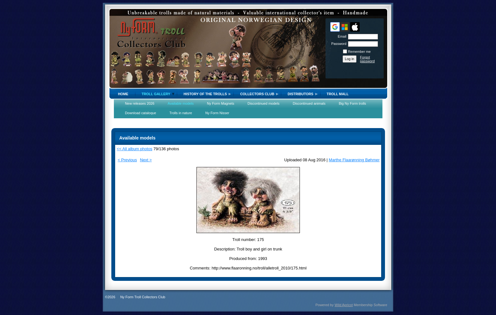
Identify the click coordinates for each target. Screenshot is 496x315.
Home (123, 94)
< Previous (127, 160)
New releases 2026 (139, 103)
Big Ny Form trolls (352, 103)
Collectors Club (257, 94)
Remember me (359, 51)
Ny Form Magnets (220, 103)
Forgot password (367, 59)
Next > (146, 160)
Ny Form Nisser (217, 113)
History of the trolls (205, 94)
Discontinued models (264, 103)
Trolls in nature (181, 113)
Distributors (300, 94)
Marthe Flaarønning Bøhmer (354, 160)
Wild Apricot (344, 305)
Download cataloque (140, 113)
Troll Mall (338, 94)
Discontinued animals (309, 103)
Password (337, 44)
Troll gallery (156, 94)
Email (341, 36)
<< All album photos (134, 148)
